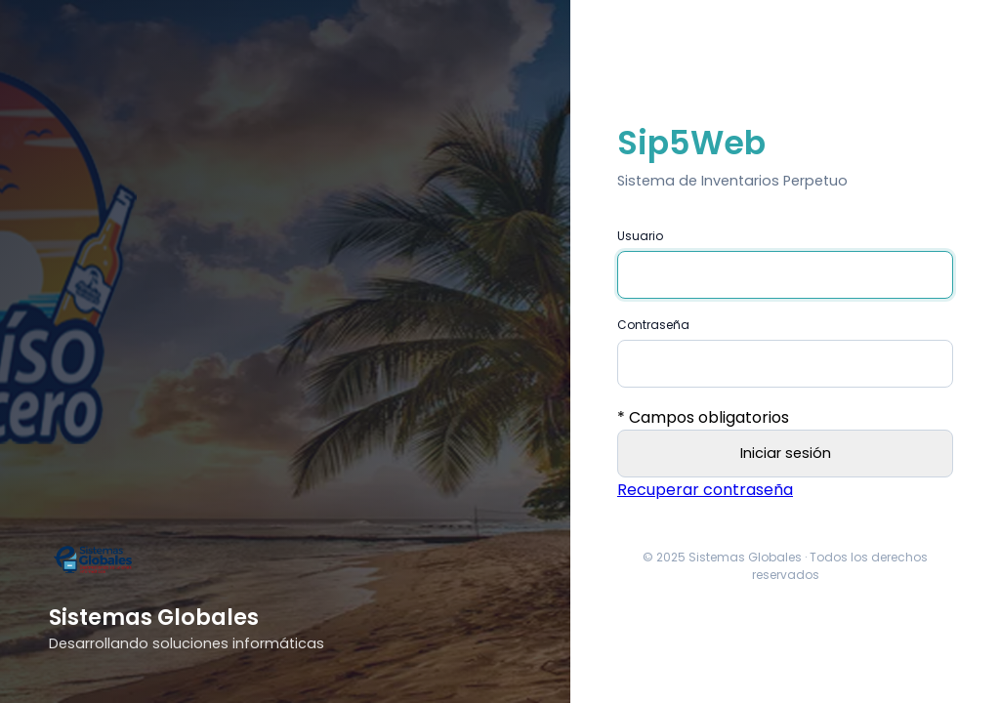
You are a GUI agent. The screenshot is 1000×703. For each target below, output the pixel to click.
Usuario (640, 235)
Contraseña (653, 324)
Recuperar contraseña (705, 489)
